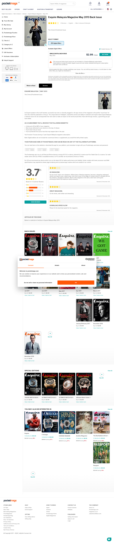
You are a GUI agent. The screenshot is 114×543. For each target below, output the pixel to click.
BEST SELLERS (6, 9)
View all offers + (80, 73)
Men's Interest (17, 13)
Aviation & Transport (45, 9)
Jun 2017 (63, 293)
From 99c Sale (7, 21)
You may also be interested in (38, 435)
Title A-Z (6, 40)
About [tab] (83, 265)
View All (110, 231)
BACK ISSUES (30, 231)
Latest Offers (7, 48)
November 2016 (29, 361)
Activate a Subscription (10, 56)
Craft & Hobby (28, 9)
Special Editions (32, 375)
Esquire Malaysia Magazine (35, 13)
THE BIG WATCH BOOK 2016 (33, 403)
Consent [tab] (30, 265)
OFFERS (17, 9)
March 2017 (45, 327)
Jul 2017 (44, 293)
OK (76, 282)
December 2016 (83, 327)
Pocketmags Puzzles (9, 33)
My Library (6, 25)
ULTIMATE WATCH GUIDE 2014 (68, 403)
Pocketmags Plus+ (9, 36)
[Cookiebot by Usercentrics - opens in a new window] (86, 259)
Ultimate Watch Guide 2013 (86, 403)
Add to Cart (31, 297)
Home (5, 17)
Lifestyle (24, 13)
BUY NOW (105, 54)
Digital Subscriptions (7, 13)
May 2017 (81, 293)
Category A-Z (7, 44)
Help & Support (8, 60)
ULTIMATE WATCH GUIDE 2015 (50, 403)
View (26, 297)
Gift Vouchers (7, 52)
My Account (7, 29)
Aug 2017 (27, 293)
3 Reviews (63, 23)
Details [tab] (57, 265)
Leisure (59, 9)
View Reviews (35, 202)
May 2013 (45, 13)
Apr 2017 (27, 327)
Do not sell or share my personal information (38, 282)
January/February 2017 (67, 327)
